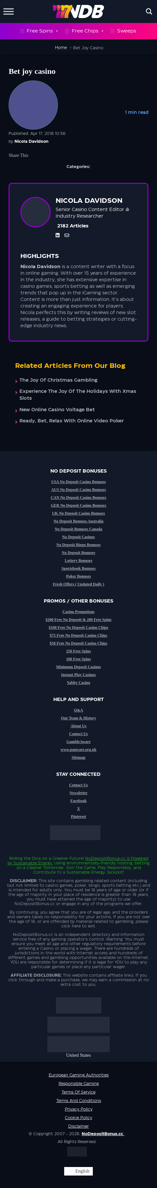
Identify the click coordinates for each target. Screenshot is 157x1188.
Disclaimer (78, 1126)
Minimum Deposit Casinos (78, 667)
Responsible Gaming (79, 1084)
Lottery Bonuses (78, 560)
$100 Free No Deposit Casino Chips (78, 627)
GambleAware (78, 741)
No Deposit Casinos (78, 537)
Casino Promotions (78, 611)
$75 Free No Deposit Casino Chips (78, 635)
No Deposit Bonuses (78, 552)
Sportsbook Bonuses (79, 568)
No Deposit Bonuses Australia (79, 521)
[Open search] (149, 11)
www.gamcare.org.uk (78, 749)
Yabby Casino (78, 682)
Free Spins (38, 31)
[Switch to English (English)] (78, 1171)
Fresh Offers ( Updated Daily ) (78, 584)
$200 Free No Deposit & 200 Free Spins (78, 619)
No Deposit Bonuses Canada (78, 529)
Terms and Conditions (78, 1101)
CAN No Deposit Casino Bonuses (78, 497)
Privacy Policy (78, 1109)
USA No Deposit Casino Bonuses (78, 481)
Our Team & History (78, 718)
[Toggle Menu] (8, 11)
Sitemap (79, 757)
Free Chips (84, 31)
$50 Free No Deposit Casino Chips (78, 643)
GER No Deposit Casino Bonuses (78, 505)
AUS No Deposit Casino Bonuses (78, 489)
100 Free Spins (78, 659)
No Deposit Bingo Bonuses (78, 544)
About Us (78, 726)
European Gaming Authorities (79, 1075)
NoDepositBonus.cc (105, 858)
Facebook (78, 800)
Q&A (78, 710)
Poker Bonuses (78, 576)
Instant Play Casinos (78, 674)
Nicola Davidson (31, 141)
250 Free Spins (78, 651)
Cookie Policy (78, 1118)
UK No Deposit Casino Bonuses (78, 513)
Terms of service (78, 1092)
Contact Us (78, 734)
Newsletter (78, 793)
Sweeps (123, 31)
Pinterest (78, 816)
